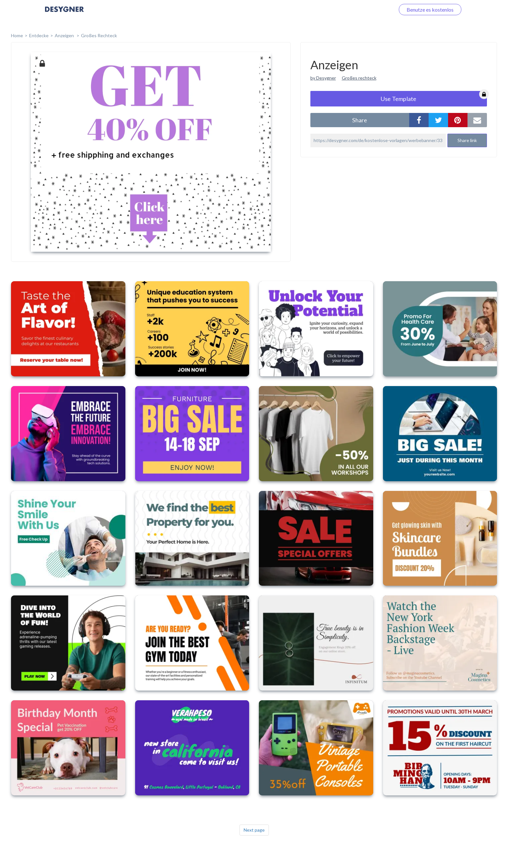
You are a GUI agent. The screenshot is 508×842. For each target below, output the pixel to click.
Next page (254, 830)
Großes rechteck (359, 78)
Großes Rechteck (99, 35)
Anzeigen (65, 35)
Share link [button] (467, 140)
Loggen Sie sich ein (366, 9)
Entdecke (39, 35)
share (359, 120)
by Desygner (323, 78)
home (17, 35)
